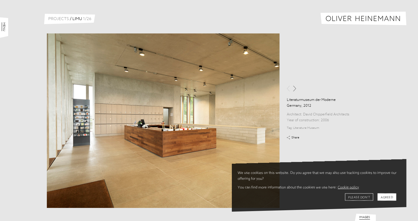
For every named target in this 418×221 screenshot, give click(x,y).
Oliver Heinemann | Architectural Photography (363, 18)
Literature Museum (306, 127)
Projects (58, 19)
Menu (4, 26)
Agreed (387, 197)
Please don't (359, 197)
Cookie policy (348, 187)
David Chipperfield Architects (326, 114)
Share (295, 137)
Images (364, 217)
